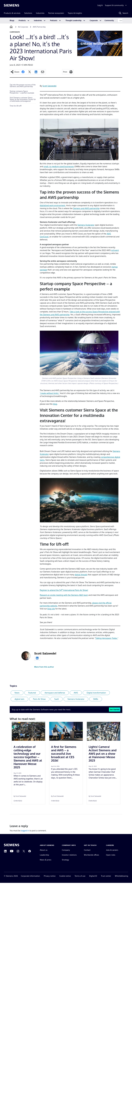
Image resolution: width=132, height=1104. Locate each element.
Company (66, 850)
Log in (100, 5)
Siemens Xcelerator (86, 225)
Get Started (114, 709)
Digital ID (93, 876)
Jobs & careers (112, 850)
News (17, 693)
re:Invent (115, 250)
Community (109, 20)
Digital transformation (96, 693)
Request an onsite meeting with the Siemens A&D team (64, 595)
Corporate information (30, 876)
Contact (87, 850)
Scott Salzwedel (49, 86)
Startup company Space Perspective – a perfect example (22, 92)
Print (65, 72)
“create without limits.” (50, 393)
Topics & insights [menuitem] (75, 13)
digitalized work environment (52, 205)
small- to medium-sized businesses (59, 166)
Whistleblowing (121, 876)
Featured (32, 693)
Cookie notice (65, 876)
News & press (45, 860)
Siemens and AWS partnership (86, 208)
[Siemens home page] (11, 845)
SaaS (56, 699)
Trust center (106, 876)
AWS (76, 693)
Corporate (94, 20)
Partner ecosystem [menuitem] (56, 13)
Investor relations (69, 855)
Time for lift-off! (16, 106)
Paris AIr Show (39, 699)
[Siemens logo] (11, 5)
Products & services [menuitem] (12, 13)
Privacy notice (49, 876)
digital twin (19, 699)
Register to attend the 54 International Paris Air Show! (64, 590)
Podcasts (53, 20)
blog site (51, 608)
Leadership (44, 855)
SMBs (95, 699)
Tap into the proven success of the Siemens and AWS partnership (23, 85)
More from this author (44, 667)
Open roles (110, 855)
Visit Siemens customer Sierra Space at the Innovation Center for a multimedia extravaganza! (23, 99)
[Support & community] (116, 5)
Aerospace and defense (55, 693)
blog (55, 404)
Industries (38, 20)
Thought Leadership (74, 20)
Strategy (65, 860)
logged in (25, 830)
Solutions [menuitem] (28, 13)
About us (43, 850)
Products (22, 20)
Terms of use (80, 876)
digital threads (81, 574)
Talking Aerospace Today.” (106, 638)
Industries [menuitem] (40, 13)
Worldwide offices (91, 855)
